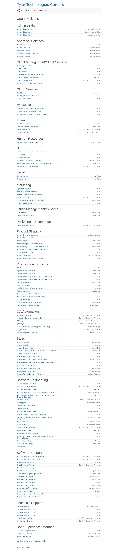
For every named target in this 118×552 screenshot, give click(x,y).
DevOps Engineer (23, 408)
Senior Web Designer (24, 536)
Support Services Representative (28, 497)
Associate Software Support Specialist (29, 459)
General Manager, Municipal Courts (29, 111)
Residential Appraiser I (24, 50)
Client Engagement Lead (25, 66)
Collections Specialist (24, 124)
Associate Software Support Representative (31, 456)
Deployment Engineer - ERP (26, 509)
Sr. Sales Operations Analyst (26, 371)
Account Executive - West (25, 348)
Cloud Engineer (22, 93)
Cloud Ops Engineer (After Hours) (28, 96)
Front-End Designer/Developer (27, 530)
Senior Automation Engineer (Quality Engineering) (33, 327)
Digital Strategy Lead (24, 189)
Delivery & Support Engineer (26, 471)
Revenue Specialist (23, 129)
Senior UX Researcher (24, 533)
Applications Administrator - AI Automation (31, 152)
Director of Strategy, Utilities (26, 238)
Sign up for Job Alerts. (24, 547)
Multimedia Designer (24, 197)
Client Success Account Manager (28, 77)
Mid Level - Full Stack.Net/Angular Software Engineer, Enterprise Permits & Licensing (35, 418)
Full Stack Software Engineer (26, 411)
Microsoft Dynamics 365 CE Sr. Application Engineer (34, 163)
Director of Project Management (27, 235)
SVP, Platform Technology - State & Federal (31, 114)
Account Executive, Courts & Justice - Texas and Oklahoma (37, 351)
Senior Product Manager (25, 255)
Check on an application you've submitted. (31, 541)
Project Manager (22, 422)
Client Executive (22, 69)
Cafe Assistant (21, 213)
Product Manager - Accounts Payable (29, 244)
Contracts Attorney (23, 176)
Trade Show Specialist (24, 203)
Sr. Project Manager (23, 300)
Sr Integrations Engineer (25, 521)
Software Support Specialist (26, 476)
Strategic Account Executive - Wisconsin (30, 374)
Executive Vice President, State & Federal (31, 108)
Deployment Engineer (24, 506)
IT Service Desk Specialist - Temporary (30, 160)
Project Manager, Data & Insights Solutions (31, 297)
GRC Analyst (21, 155)
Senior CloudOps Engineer (26, 427)
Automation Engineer (24, 315)
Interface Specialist (23, 285)
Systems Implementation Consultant (29, 302)
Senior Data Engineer (24, 430)
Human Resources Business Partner (29, 142)
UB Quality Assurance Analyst (27, 332)
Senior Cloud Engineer (24, 99)
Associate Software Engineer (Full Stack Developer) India (36, 392)
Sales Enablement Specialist (26, 365)
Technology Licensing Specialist (27, 166)
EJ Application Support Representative (30, 474)
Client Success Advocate (25, 80)
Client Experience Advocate (26, 462)
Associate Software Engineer (26, 389)
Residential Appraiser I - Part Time (28, 53)
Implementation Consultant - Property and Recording (34, 276)
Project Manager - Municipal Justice (29, 294)
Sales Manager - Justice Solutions (28, 368)
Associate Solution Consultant (27, 354)
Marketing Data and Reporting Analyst (29, 194)
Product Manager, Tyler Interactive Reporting (32, 249)
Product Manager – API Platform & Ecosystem (32, 247)
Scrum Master (21, 425)
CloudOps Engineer (23, 400)
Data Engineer (21, 403)
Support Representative (25, 491)
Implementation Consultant (26, 271)
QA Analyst (20, 321)
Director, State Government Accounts (29, 83)
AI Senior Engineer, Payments (27, 383)
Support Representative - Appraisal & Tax (30, 494)
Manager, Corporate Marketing (27, 191)
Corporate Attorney (23, 179)
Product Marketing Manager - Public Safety (31, 200)
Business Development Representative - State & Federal (36, 362)
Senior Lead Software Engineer (27, 433)
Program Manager (23, 291)
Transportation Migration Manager (28, 305)
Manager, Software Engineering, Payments (31, 414)
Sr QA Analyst (21, 330)
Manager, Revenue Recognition (27, 127)
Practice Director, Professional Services (30, 288)
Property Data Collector (25, 44)
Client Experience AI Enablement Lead (30, 74)
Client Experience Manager (26, 468)
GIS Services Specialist (25, 268)
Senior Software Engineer (25, 441)
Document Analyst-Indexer (25, 225)
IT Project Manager (23, 158)
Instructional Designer (24, 282)
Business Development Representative (30, 356)
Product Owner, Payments (25, 252)
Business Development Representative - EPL (32, 359)
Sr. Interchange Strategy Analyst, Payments (31, 258)
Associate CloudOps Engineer (27, 386)
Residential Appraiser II (24, 56)
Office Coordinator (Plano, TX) (27, 216)
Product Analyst (22, 241)
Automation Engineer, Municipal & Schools (31, 318)
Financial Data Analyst (24, 518)
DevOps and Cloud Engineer (26, 405)
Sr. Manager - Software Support (27, 488)
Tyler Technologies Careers (40, 4)
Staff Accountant (22, 132)
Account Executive (23, 342)
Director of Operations (24, 29)
